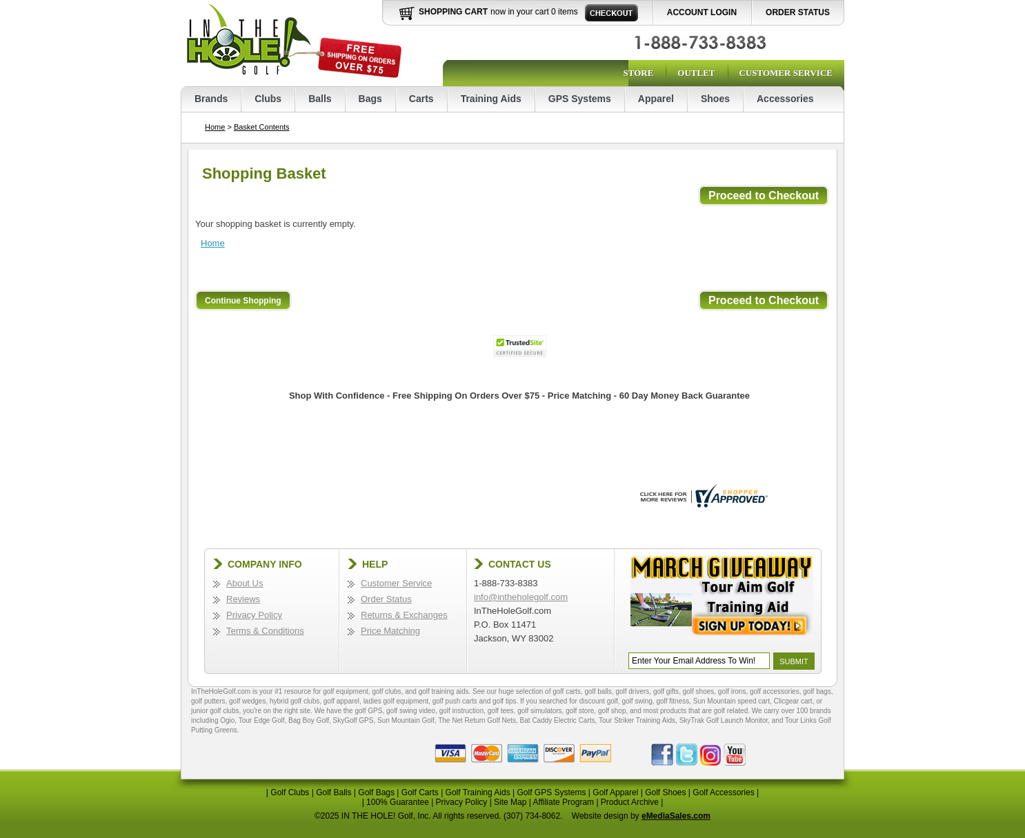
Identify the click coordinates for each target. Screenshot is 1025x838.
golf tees (501, 711)
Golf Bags (376, 792)
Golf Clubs (289, 792)
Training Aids (491, 98)
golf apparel (341, 701)
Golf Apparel (615, 792)
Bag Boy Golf (308, 720)
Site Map (510, 802)
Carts (421, 98)
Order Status (798, 12)
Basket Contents (262, 127)
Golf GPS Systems (551, 792)
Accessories (785, 98)
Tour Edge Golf (262, 720)
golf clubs (386, 691)
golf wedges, (249, 701)
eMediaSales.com (675, 816)
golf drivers (632, 691)
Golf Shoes (665, 792)
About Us (244, 583)
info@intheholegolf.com (521, 597)
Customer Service (786, 73)
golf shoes (699, 691)
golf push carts (454, 701)
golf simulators (539, 711)
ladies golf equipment (396, 701)
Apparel (656, 98)
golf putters (208, 701)
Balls (319, 98)
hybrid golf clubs (294, 701)
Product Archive (630, 802)
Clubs (268, 98)
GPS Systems (579, 98)
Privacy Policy (254, 615)
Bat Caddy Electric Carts (557, 720)
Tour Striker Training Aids (637, 720)
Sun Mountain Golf (406, 720)
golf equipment (345, 691)
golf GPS (368, 711)
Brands (211, 98)
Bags (370, 98)
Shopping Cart (453, 12)
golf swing (636, 701)
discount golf (598, 701)
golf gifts (666, 691)
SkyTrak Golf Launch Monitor (723, 720)
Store (638, 73)
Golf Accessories (723, 792)
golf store (580, 711)
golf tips (504, 701)
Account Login (702, 12)
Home (215, 127)
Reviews (243, 599)
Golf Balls (333, 792)
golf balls (597, 691)
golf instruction (461, 711)
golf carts (567, 691)
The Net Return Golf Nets (477, 720)
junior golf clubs (215, 711)
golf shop (612, 711)
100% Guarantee (397, 802)
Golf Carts (420, 792)
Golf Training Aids (478, 792)
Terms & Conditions (265, 631)
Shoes (715, 98)
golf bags (817, 691)
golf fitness (672, 701)
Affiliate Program (563, 802)
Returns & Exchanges (404, 615)
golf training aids (444, 691)
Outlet (696, 73)
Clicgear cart (793, 701)
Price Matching (390, 631)
